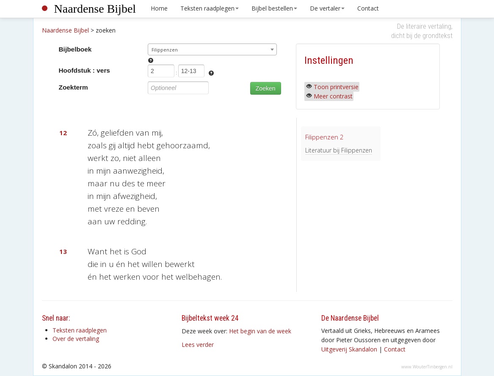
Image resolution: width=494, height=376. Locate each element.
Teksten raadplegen (209, 8)
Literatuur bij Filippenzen (338, 150)
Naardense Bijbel (95, 8)
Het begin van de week (260, 331)
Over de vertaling (75, 339)
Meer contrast (333, 96)
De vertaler (327, 8)
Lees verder (198, 345)
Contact (368, 8)
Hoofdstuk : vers (84, 70)
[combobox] (212, 49)
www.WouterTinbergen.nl (427, 367)
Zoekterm (73, 87)
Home (159, 8)
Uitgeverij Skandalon (349, 349)
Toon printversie (336, 87)
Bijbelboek (75, 49)
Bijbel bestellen (274, 8)
